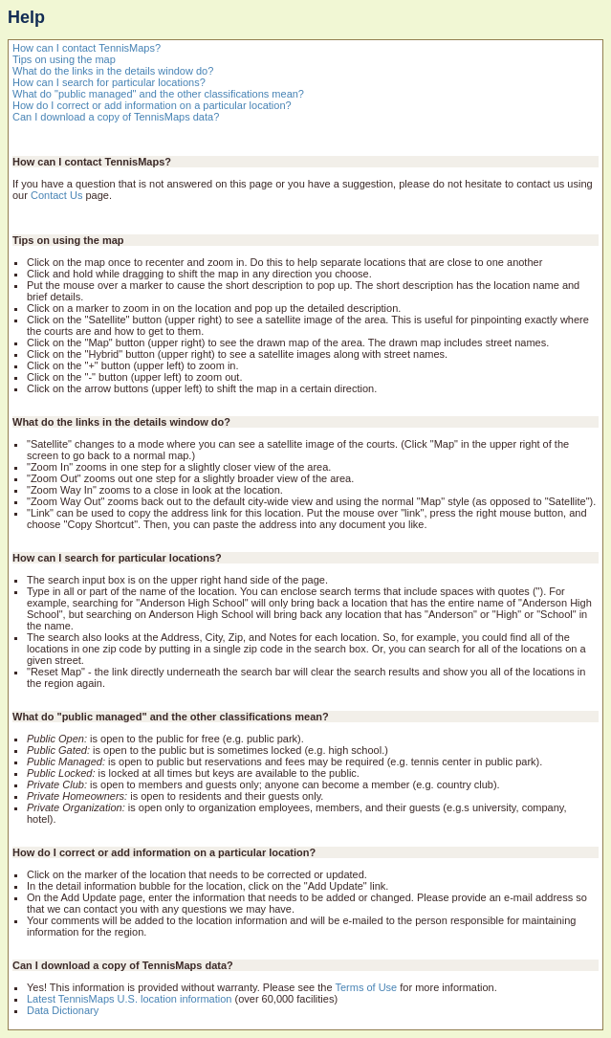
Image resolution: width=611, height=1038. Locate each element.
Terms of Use (366, 987)
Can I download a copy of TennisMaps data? (115, 116)
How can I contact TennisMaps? (86, 48)
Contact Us (56, 195)
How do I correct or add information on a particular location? (152, 105)
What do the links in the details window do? (112, 71)
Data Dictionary (62, 1010)
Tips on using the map (64, 59)
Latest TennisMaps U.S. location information (129, 999)
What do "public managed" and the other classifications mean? (158, 93)
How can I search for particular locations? (109, 82)
